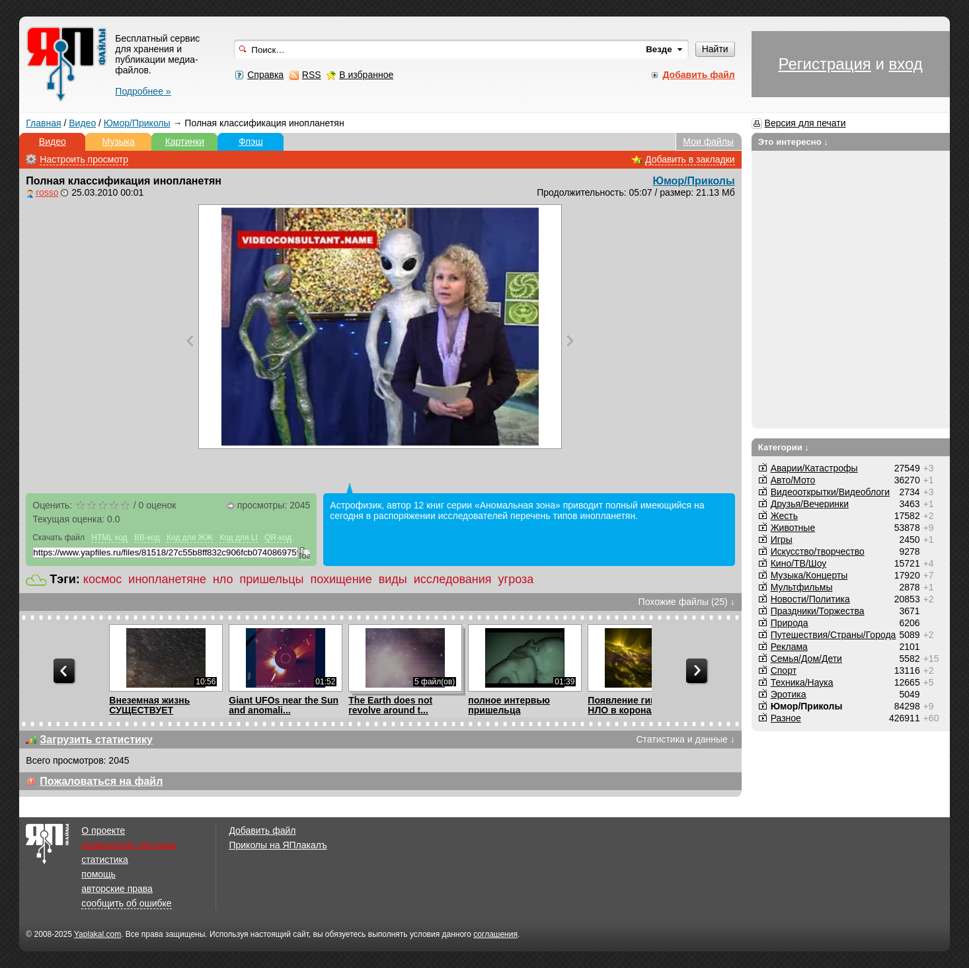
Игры (782, 539)
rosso (47, 192)
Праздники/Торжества (818, 611)
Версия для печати (805, 123)
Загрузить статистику (96, 739)
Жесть (784, 515)
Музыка (119, 141)
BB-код (147, 537)
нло (223, 579)
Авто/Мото (793, 480)
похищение (340, 579)
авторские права (117, 888)
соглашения (495, 934)
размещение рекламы (128, 845)
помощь (98, 874)
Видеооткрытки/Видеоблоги (830, 492)
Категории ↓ (784, 447)
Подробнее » (143, 91)
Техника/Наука (802, 682)
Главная (43, 123)
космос (102, 579)
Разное (786, 718)
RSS (311, 74)
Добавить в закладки (690, 159)
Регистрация (824, 64)
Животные (793, 527)
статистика (104, 859)
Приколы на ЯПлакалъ (278, 845)
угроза (516, 579)
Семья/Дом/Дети (806, 658)
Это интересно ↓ (793, 142)
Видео (82, 123)
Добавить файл (262, 830)
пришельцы (272, 579)
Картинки (184, 141)
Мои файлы (708, 141)
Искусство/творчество (818, 551)
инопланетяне (167, 579)
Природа (789, 623)
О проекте (103, 830)
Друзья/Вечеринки (810, 504)
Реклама (789, 646)
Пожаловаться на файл (101, 781)
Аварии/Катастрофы (814, 468)
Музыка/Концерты (809, 575)
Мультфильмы (802, 587)
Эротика (788, 694)
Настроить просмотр (84, 159)
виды (393, 579)
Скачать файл (58, 537)
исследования (453, 579)
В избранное (366, 74)
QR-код (277, 537)
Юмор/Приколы (137, 123)
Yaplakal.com (97, 934)
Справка (265, 74)
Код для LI (238, 537)
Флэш (251, 141)
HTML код (109, 537)
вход (906, 64)
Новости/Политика (810, 599)
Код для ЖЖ (190, 537)
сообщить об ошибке (126, 903)
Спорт (783, 670)
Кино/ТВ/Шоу (799, 563)
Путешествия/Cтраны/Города (833, 634)
